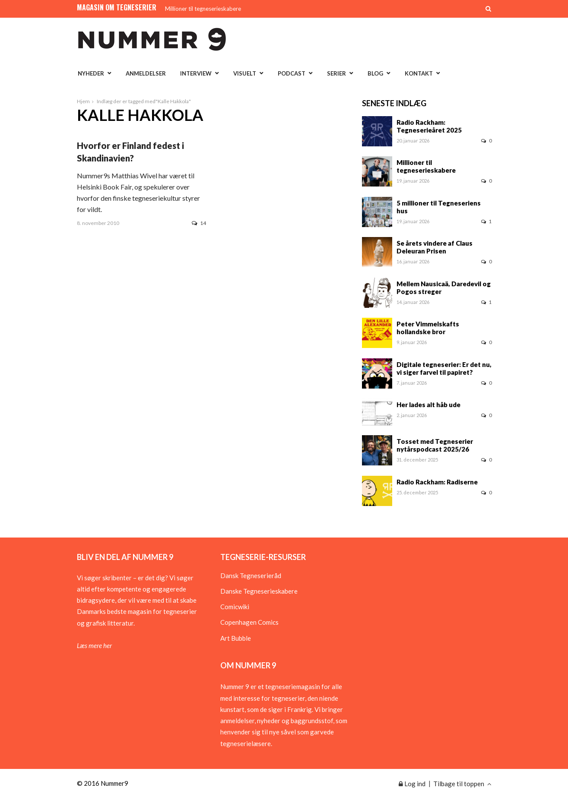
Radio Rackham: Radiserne (437, 482)
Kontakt (419, 73)
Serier (336, 73)
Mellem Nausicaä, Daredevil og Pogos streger (444, 287)
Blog (375, 73)
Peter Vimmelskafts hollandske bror (428, 327)
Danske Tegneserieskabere (259, 591)
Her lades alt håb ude (428, 404)
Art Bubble (235, 638)
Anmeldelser (146, 73)
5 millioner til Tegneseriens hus (439, 207)
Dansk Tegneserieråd (250, 575)
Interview (196, 73)
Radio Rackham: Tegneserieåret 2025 (429, 126)
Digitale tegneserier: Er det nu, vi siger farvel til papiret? (444, 368)
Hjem (83, 101)
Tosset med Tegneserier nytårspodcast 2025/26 (435, 445)
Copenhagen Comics (249, 622)
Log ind (412, 784)
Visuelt (244, 73)
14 (199, 223)
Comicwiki (234, 606)
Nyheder (91, 73)
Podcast (291, 73)
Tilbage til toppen (462, 784)
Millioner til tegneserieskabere (203, 8)
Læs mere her (94, 645)
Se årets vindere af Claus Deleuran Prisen (435, 247)
